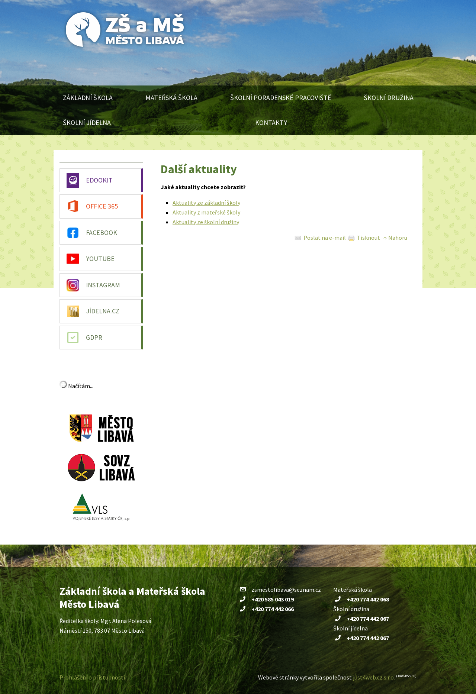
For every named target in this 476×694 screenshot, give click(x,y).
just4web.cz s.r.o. (374, 677)
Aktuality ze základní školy (206, 202)
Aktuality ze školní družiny (206, 222)
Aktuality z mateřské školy (206, 212)
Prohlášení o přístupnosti (92, 677)
